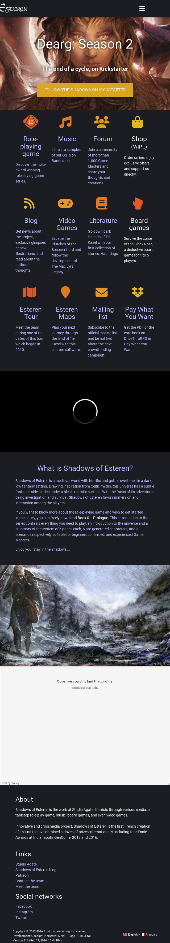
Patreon (22, 875)
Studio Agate (26, 864)
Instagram (24, 912)
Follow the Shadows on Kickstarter (85, 90)
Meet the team (27, 886)
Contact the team (29, 881)
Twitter (21, 917)
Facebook (23, 906)
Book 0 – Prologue (93, 518)
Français (149, 934)
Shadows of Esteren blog (35, 870)
